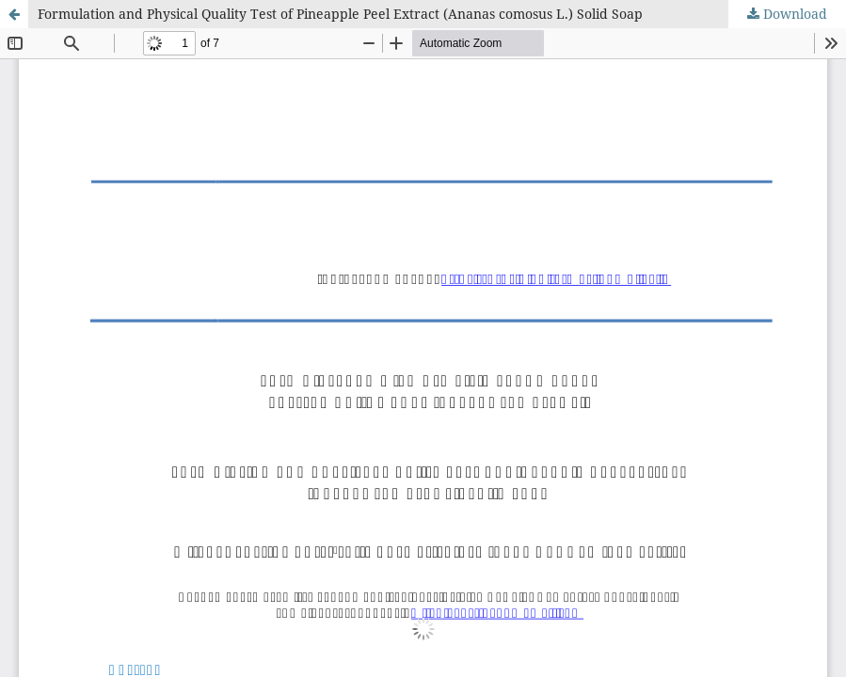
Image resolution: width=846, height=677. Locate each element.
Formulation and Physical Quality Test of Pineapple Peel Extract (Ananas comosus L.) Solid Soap (340, 14)
